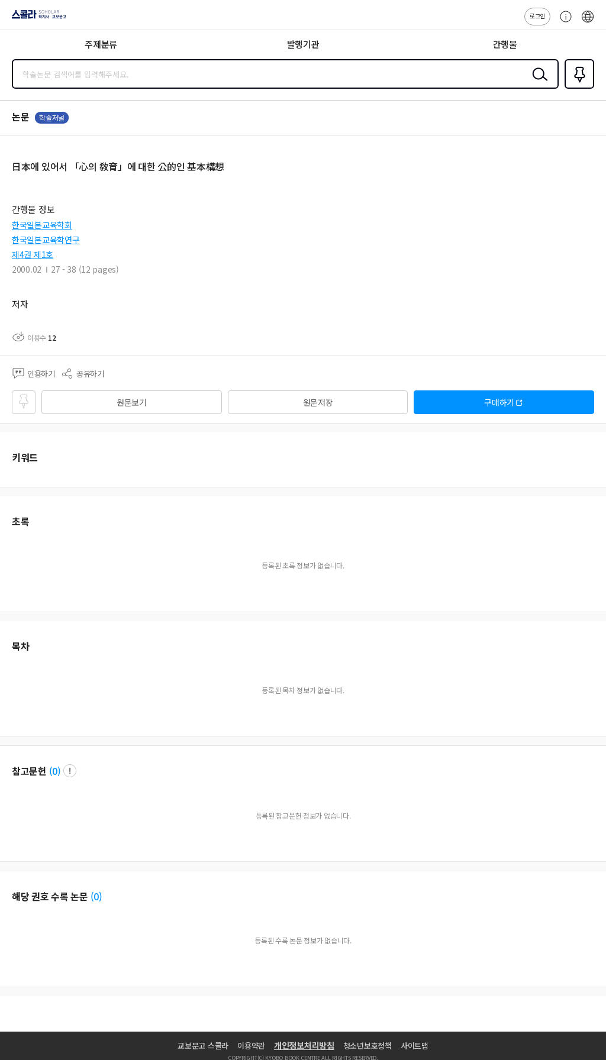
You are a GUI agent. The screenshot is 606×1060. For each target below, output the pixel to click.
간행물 (505, 44)
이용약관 (251, 1045)
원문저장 (318, 402)
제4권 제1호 (32, 254)
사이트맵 (414, 1045)
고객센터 (562, 22)
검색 (537, 83)
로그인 (537, 15)
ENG (587, 22)
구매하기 (499, 402)
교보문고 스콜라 (203, 1045)
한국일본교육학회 (42, 225)
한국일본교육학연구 (45, 239)
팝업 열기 (69, 770)
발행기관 (303, 44)
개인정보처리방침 (304, 1045)
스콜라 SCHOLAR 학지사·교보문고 (36, 18)
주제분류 (101, 44)
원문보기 (132, 402)
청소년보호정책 (367, 1045)
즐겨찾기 (577, 87)
